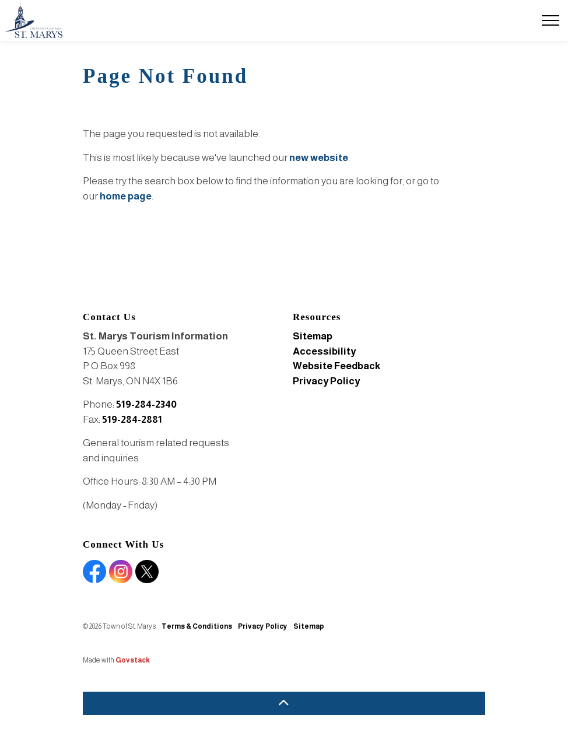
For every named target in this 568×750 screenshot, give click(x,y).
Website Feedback (336, 366)
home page (126, 196)
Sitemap (312, 336)
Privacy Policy (326, 381)
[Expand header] (550, 20)
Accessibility (324, 351)
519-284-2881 (132, 419)
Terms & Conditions (197, 626)
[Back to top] (284, 703)
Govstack (132, 660)
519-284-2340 (146, 404)
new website (318, 157)
